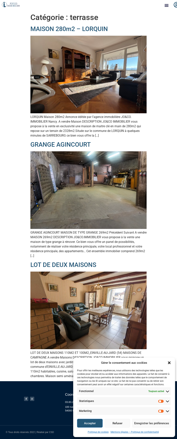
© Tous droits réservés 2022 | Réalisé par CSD (30, 432)
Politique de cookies (98, 432)
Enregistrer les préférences (151, 423)
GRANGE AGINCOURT (60, 144)
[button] (169, 363)
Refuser (117, 423)
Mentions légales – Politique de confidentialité (135, 432)
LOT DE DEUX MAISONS (63, 264)
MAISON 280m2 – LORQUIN (69, 29)
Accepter (90, 423)
